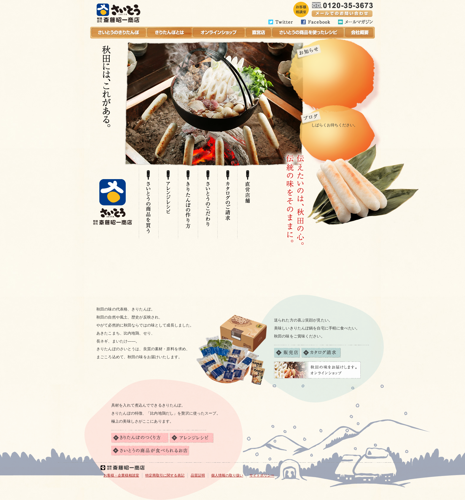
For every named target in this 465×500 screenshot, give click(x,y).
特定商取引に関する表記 (164, 475)
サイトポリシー (261, 475)
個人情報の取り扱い (227, 475)
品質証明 (198, 475)
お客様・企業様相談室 (121, 475)
